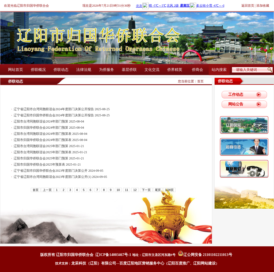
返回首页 (247, 5)
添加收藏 (262, 5)
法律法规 (83, 70)
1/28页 (169, 189)
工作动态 (235, 95)
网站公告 (235, 104)
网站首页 (15, 70)
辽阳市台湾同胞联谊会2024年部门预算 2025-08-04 (49, 121)
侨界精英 (174, 70)
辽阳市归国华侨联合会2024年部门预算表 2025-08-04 (50, 140)
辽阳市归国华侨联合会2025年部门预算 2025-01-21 (49, 158)
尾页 (158, 189)
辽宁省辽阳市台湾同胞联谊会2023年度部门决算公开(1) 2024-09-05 (60, 177)
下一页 (146, 189)
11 (126, 189)
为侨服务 (106, 70)
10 (118, 189)
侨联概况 (38, 70)
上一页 (47, 189)
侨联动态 (61, 70)
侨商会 (197, 70)
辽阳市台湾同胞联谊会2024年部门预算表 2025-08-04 (50, 134)
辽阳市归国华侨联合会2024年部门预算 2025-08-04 (49, 127)
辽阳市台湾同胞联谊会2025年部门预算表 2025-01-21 (50, 152)
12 (134, 189)
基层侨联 (129, 70)
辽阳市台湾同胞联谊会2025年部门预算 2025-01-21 (49, 146)
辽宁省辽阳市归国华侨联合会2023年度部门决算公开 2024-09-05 (58, 171)
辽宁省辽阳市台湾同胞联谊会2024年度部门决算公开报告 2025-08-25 (62, 109)
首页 (200, 81)
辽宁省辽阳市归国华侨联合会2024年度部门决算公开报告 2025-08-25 (62, 115)
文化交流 (151, 70)
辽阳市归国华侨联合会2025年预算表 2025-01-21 (47, 164)
